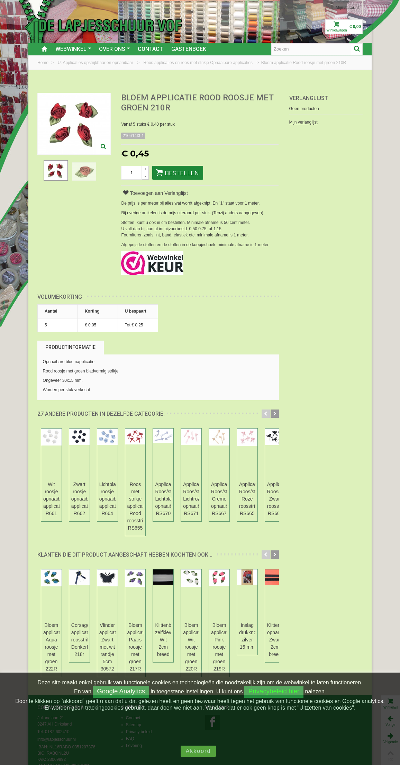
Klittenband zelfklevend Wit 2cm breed (252, 618)
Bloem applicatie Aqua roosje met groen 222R (61, 618)
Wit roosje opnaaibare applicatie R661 (61, 492)
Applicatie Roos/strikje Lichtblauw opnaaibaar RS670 (252, 499)
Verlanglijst (308, 98)
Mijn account (347, 7)
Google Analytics (121, 691)
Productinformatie (70, 347)
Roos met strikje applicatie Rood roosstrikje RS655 (204, 495)
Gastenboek (188, 49)
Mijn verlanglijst (303, 122)
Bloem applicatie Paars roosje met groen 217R (204, 618)
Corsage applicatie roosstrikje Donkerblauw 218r (109, 625)
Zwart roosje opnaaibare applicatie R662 (109, 492)
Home (43, 62)
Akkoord (198, 751)
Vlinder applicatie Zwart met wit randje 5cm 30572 (157, 621)
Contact (150, 49)
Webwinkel (73, 49)
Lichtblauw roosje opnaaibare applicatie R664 (156, 495)
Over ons (114, 49)
